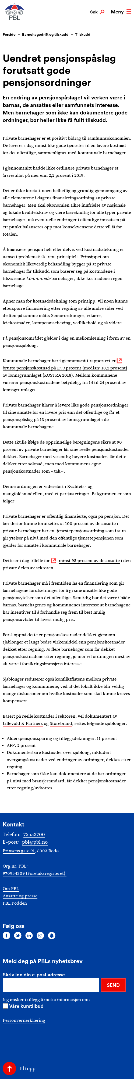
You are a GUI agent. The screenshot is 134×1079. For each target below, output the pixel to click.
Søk (97, 12)
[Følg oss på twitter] (18, 935)
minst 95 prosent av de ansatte (89, 560)
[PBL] (15, 18)
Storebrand (61, 723)
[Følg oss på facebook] (6, 935)
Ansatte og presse (20, 895)
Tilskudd (82, 34)
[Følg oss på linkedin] (29, 935)
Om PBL (11, 888)
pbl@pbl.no (35, 842)
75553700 (34, 834)
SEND (113, 985)
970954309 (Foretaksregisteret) (34, 873)
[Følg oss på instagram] (40, 935)
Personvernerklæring (24, 1020)
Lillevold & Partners (23, 723)
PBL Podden (15, 903)
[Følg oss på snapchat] (51, 935)
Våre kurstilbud (26, 1006)
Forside (9, 34)
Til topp (27, 1068)
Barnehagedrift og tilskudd (45, 34)
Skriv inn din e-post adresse (34, 974)
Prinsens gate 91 (19, 850)
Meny (121, 11)
